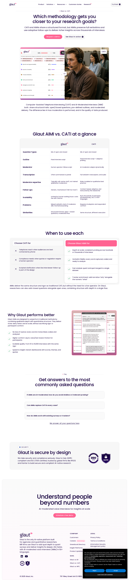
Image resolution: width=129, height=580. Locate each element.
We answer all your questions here (64, 432)
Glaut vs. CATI (75, 563)
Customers (74, 537)
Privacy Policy (95, 537)
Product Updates (76, 551)
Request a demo (53, 37)
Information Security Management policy (97, 545)
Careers (73, 541)
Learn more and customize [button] (105, 574)
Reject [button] (94, 570)
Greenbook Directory (77, 544)
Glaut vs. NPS (74, 566)
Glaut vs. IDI (74, 560)
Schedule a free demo (64, 515)
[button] (50, 4)
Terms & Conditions (97, 541)
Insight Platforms (76, 548)
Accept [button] (116, 570)
